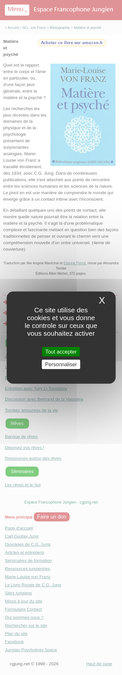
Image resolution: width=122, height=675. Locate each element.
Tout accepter (60, 351)
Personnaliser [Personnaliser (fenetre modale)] (61, 364)
